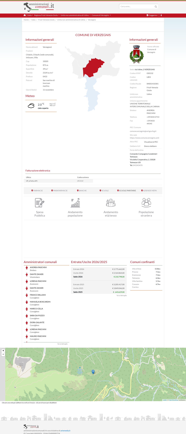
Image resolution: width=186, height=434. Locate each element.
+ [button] (3, 333)
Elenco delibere (150, 146)
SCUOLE (105, 190)
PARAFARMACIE (60, 190)
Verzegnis (92, 20)
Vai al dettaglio (62, 326)
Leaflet (165, 382)
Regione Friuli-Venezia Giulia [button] (46, 15)
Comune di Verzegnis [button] (100, 15)
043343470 (137, 165)
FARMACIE (38, 190)
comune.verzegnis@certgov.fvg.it (143, 131)
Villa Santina (137, 281)
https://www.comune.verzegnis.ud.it (144, 138)
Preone (135, 272)
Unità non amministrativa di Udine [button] (75, 15)
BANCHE (83, 190)
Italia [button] (29, 15)
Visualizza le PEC (151, 142)
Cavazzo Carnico (135, 285)
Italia (33, 20)
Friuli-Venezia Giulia (46, 20)
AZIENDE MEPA (150, 190)
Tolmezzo (136, 278)
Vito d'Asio (136, 269)
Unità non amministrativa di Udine (71, 20)
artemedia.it (65, 413)
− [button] (3, 336)
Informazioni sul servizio (33, 418)
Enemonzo (136, 275)
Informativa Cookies (70, 418)
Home (26, 20)
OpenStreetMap (173, 382)
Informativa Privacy (53, 418)
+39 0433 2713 (153, 117)
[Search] (137, 6)
